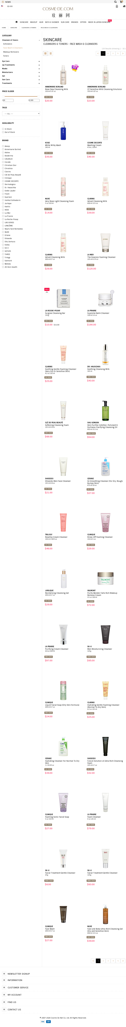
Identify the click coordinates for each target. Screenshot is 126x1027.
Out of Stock (8, 132)
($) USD (10, 6)
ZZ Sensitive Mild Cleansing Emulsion (105, 90)
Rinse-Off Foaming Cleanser (105, 538)
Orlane (6, 235)
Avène (6, 153)
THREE (6, 254)
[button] (21, 41)
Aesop (6, 146)
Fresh (5, 194)
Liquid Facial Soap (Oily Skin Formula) (63, 706)
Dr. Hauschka (9, 188)
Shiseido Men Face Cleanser (63, 482)
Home (4, 27)
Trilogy (6, 258)
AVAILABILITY (8, 123)
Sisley (6, 245)
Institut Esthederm (11, 200)
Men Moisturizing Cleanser (105, 650)
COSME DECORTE (10, 181)
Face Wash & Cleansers (49, 27)
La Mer (6, 213)
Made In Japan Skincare (99, 22)
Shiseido (7, 239)
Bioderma (7, 156)
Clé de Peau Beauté (11, 175)
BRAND (5, 140)
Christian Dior (9, 165)
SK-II (5, 248)
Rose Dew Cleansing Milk (63, 90)
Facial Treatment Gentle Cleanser (63, 874)
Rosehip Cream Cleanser (63, 538)
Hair (41, 22)
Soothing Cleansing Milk (105, 370)
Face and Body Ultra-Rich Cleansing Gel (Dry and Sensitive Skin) (105, 931)
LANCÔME (7, 226)
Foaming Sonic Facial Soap (63, 818)
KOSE (5, 210)
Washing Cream (105, 146)
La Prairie (7, 216)
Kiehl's (6, 207)
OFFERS (83, 22)
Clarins (6, 172)
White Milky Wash (63, 146)
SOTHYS (6, 251)
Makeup (33, 22)
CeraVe (6, 162)
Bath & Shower (52, 22)
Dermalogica (8, 184)
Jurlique (6, 204)
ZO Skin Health (9, 267)
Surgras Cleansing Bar (63, 314)
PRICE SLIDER (8, 91)
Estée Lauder (9, 191)
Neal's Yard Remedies (12, 229)
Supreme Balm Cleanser (105, 314)
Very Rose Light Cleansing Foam (63, 202)
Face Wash (63, 930)
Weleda (6, 264)
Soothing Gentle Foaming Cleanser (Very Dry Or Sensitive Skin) (63, 371)
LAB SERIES (8, 223)
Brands (74, 22)
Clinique (7, 178)
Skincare (24, 22)
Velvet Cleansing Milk (105, 202)
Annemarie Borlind (11, 149)
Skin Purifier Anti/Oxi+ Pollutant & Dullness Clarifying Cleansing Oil (105, 427)
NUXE (5, 232)
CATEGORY (7, 35)
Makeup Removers (11, 52)
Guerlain (7, 197)
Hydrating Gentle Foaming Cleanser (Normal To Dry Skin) (105, 707)
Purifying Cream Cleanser (63, 650)
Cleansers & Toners (29, 27)
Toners (6, 56)
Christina (7, 169)
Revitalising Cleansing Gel (63, 594)
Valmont (7, 261)
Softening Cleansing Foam (63, 426)
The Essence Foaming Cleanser (105, 258)
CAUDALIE (7, 159)
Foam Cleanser (105, 818)
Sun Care (65, 22)
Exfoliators (7, 44)
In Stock (7, 129)
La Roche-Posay (10, 219)
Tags (4, 107)
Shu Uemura (8, 242)
